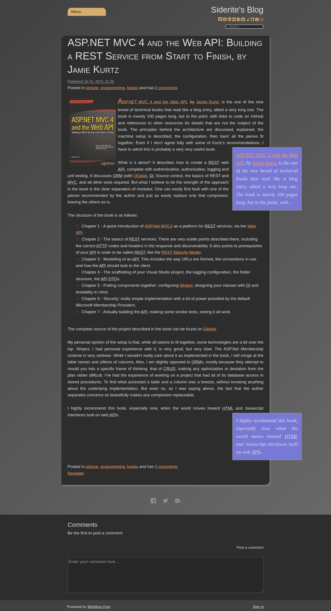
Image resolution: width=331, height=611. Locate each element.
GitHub (209, 329)
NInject (186, 285)
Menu (76, 11)
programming (113, 88)
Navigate (76, 473)
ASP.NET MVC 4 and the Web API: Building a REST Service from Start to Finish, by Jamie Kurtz (165, 56)
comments (166, 88)
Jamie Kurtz (207, 102)
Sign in (258, 607)
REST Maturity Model (181, 252)
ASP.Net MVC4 (158, 226)
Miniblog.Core (99, 607)
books (132, 88)
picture (92, 88)
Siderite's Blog (237, 9)
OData (140, 175)
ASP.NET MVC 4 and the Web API (152, 102)
